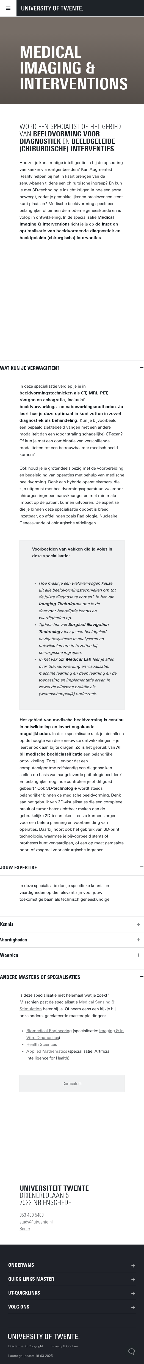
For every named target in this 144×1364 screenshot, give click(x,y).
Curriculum (72, 1084)
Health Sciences (41, 1044)
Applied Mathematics (46, 1051)
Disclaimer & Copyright (25, 1346)
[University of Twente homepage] (52, 8)
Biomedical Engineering (49, 1030)
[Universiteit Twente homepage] (44, 1336)
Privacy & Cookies (65, 1346)
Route (25, 1229)
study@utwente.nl (36, 1222)
